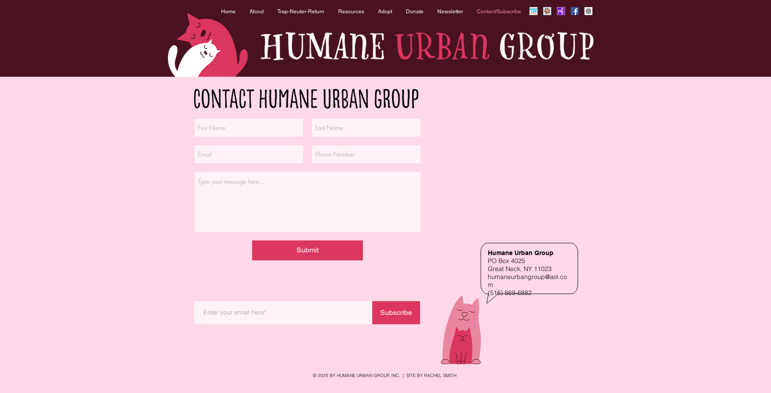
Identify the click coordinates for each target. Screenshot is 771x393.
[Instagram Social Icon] (588, 11)
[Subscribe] (396, 312)
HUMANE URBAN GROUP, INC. (368, 375)
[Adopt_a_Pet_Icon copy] (533, 11)
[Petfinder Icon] (561, 11)
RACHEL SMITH (440, 375)
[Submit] (307, 250)
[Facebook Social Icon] (575, 11)
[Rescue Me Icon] (547, 11)
